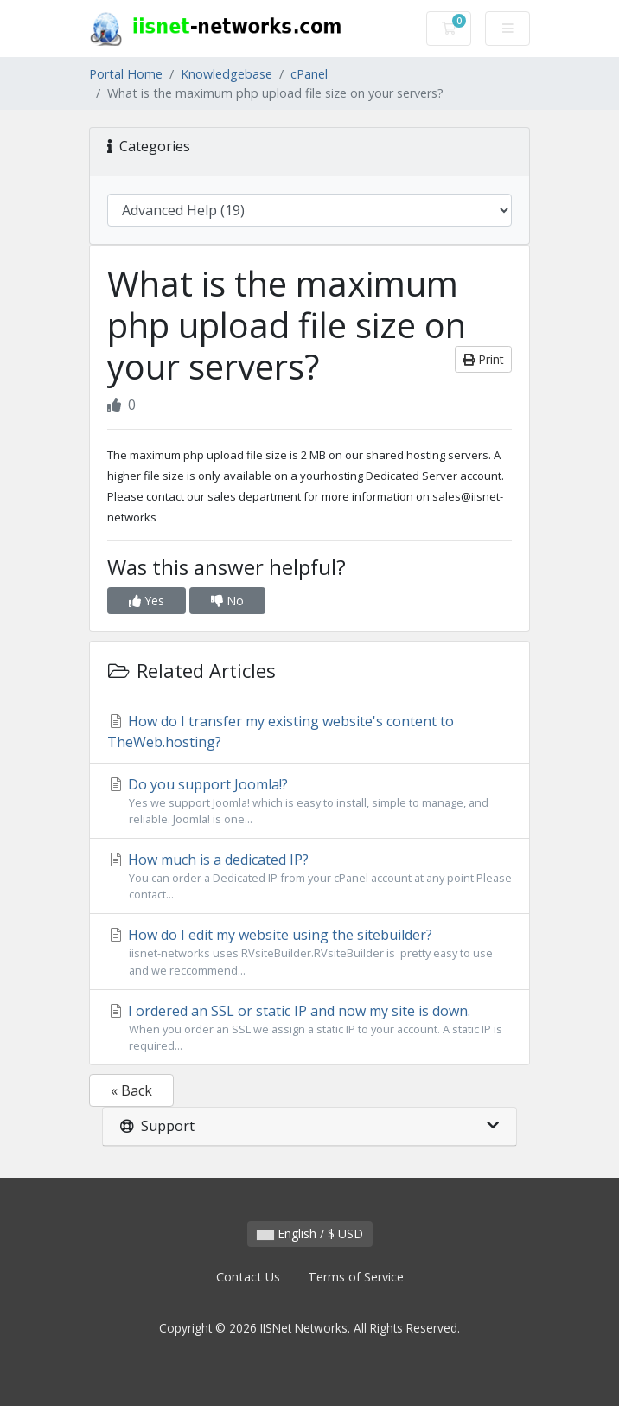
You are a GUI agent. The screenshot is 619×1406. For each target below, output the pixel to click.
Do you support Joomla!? (309, 801)
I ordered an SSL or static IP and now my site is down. (309, 1027)
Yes (146, 600)
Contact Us (248, 1277)
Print (483, 359)
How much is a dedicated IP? (309, 876)
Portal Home (126, 74)
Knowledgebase (226, 74)
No (227, 600)
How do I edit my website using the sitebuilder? (309, 951)
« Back (131, 1090)
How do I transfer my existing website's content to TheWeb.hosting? (280, 731)
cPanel (309, 74)
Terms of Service (356, 1277)
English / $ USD (310, 1233)
